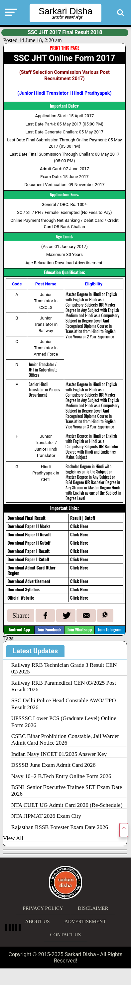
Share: (20, 615)
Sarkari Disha (65, 11)
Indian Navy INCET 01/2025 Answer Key (59, 754)
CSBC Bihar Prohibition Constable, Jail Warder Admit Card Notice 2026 (65, 739)
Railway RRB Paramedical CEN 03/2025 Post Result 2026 (63, 686)
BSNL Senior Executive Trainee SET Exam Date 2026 (66, 790)
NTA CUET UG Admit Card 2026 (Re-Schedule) (67, 805)
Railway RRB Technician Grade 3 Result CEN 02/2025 (64, 668)
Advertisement (85, 921)
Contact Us (65, 934)
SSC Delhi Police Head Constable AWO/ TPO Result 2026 (63, 703)
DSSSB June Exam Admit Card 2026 (53, 765)
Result (75, 518)
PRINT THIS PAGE (64, 48)
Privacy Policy (43, 908)
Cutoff (89, 518)
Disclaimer (93, 908)
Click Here (79, 526)
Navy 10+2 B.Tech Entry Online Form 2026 (61, 776)
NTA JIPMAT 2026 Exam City (46, 816)
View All (13, 838)
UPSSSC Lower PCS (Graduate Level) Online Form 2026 (63, 721)
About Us (37, 921)
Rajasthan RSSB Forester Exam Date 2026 (59, 827)
